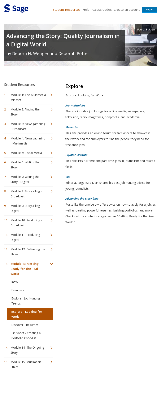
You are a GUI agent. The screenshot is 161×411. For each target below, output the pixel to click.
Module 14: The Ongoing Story (27, 350)
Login (149, 9)
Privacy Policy (129, 395)
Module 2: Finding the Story (25, 111)
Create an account (127, 9)
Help (86, 9)
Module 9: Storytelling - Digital (26, 208)
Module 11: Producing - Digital (26, 237)
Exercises (17, 290)
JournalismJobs (75, 105)
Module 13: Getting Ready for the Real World (24, 269)
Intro (14, 282)
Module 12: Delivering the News (27, 251)
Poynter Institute (76, 155)
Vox (67, 177)
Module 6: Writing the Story (24, 164)
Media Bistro (73, 127)
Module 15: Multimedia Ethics (26, 364)
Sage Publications (28, 385)
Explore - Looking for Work (26, 314)
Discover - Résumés (25, 325)
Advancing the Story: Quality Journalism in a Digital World (63, 40)
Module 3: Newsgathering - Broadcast (27, 126)
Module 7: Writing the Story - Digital (24, 179)
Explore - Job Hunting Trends (25, 300)
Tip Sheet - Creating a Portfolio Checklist (26, 335)
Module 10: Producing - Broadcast (26, 222)
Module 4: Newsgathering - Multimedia (27, 140)
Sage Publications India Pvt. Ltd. (65, 385)
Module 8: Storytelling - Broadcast (26, 193)
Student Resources (66, 9)
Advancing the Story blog (81, 199)
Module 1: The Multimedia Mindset (28, 97)
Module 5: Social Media (26, 153)
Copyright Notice (105, 395)
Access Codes (102, 9)
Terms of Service (80, 395)
